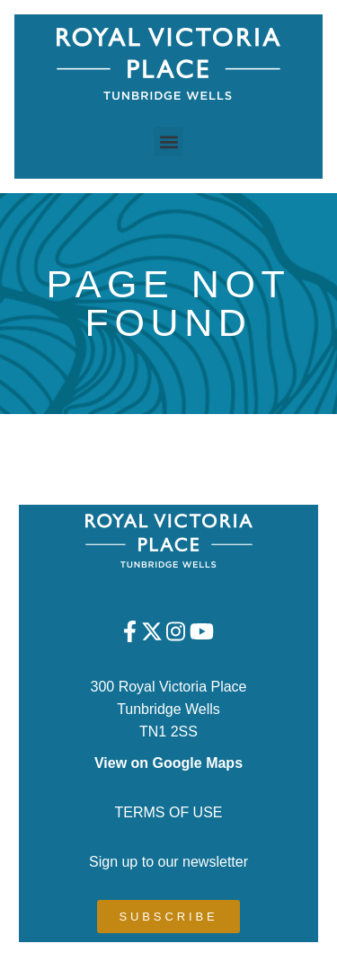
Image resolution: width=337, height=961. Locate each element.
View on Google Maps (168, 763)
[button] (168, 141)
